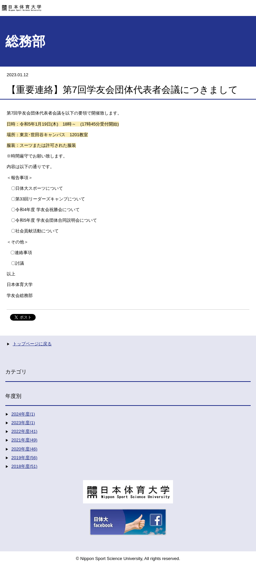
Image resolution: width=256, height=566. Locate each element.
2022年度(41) (24, 431)
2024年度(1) (23, 414)
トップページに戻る (32, 343)
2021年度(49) (24, 439)
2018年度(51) (24, 466)
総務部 (25, 41)
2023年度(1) (23, 422)
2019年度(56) (24, 457)
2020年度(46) (24, 448)
